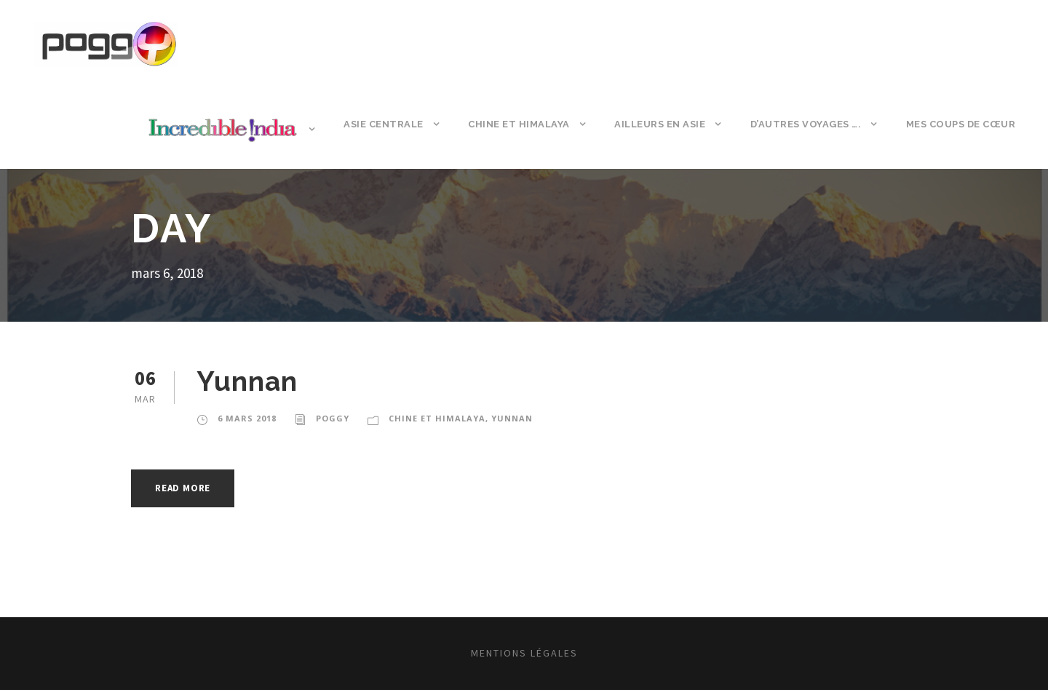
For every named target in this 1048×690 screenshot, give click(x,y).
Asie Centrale (384, 124)
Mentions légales (524, 652)
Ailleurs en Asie (659, 124)
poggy (332, 418)
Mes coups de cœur (961, 124)
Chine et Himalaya (519, 124)
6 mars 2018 (247, 418)
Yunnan (247, 381)
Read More (182, 488)
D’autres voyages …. (806, 124)
